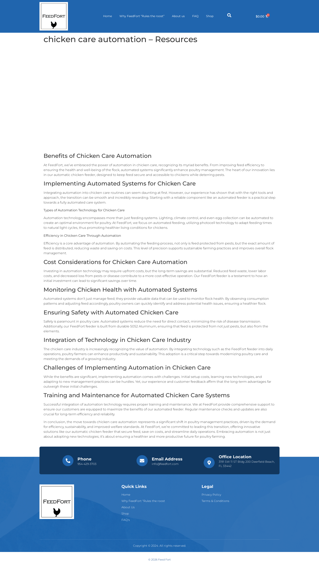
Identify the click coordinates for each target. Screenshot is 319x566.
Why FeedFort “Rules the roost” (140, 16)
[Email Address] (142, 461)
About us (177, 16)
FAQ (195, 16)
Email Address (166, 459)
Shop (210, 16)
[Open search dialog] (229, 16)
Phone (84, 459)
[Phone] (68, 461)
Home (105, 16)
